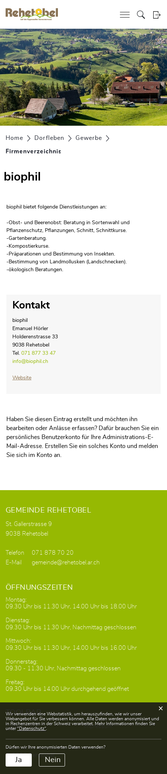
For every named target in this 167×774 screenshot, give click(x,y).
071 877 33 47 (38, 353)
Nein (53, 760)
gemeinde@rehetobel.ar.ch (66, 562)
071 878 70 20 (53, 553)
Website (21, 377)
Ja (18, 760)
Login (156, 15)
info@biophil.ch (30, 361)
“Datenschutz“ (31, 728)
